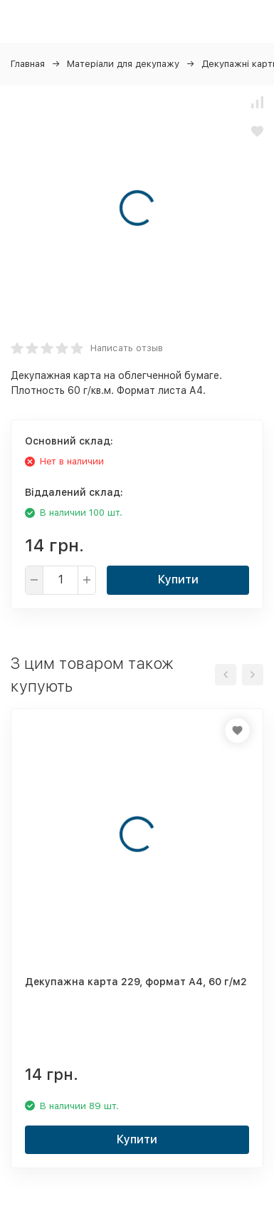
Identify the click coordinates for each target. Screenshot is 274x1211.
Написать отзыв (126, 348)
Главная (28, 63)
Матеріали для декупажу (123, 63)
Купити (178, 579)
